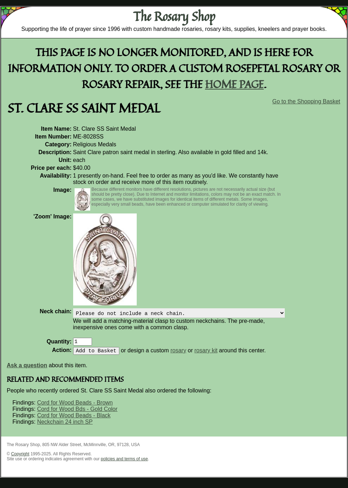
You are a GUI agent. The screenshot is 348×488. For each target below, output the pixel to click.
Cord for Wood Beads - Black (73, 420)
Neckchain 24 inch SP (65, 426)
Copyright (20, 458)
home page (234, 84)
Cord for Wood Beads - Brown (75, 407)
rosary (178, 355)
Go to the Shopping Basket (306, 101)
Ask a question (27, 370)
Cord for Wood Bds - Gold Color (77, 413)
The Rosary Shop (174, 16)
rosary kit (206, 355)
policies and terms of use (124, 463)
